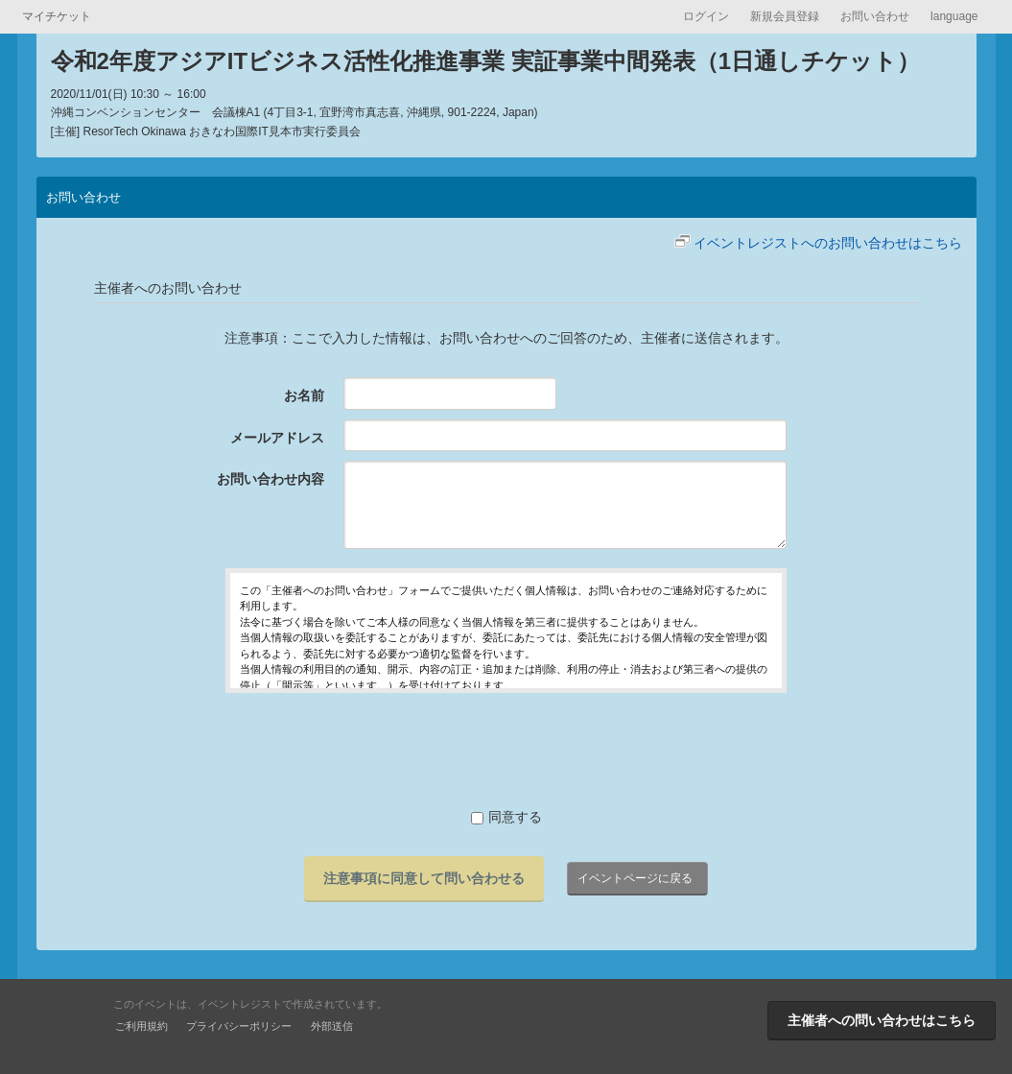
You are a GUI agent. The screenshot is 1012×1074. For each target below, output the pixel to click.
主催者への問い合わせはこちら (882, 1020)
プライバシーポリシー (239, 1026)
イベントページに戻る (635, 878)
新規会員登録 (784, 16)
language (953, 16)
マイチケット (56, 16)
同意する (506, 816)
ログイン (706, 16)
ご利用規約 (141, 1026)
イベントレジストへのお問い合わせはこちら (828, 243)
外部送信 (332, 1026)
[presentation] (506, 749)
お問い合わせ (874, 16)
